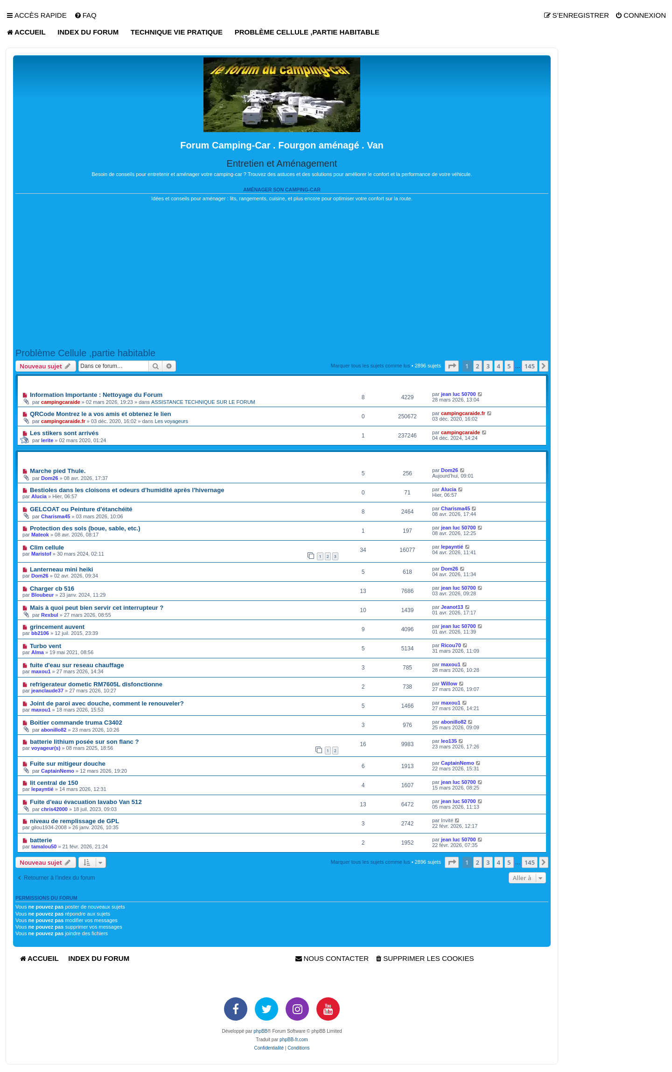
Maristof (41, 554)
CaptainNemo (57, 771)
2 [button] (477, 366)
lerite (47, 440)
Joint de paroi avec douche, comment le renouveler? (107, 703)
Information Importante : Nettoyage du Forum (96, 394)
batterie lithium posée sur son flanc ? (84, 741)
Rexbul (49, 615)
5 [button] (509, 366)
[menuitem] (85, 15)
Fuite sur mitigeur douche (67, 763)
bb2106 (40, 633)
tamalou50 (43, 846)
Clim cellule (47, 547)
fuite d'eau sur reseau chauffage (77, 665)
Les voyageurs (171, 421)
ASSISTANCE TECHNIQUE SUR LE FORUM (203, 402)
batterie (41, 840)
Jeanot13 (452, 607)
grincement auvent (57, 626)
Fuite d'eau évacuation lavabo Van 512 (86, 801)
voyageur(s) (45, 748)
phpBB (260, 1031)
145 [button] (530, 366)
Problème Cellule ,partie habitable (85, 353)
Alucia (39, 496)
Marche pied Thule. (57, 470)
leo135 (449, 741)
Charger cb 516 (52, 588)
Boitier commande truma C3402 (76, 722)
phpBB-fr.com (294, 1039)
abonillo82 (53, 730)
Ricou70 (451, 645)
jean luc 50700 (458, 394)
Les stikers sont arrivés (64, 433)
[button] (452, 366)
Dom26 (49, 478)
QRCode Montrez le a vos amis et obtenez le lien (100, 413)
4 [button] (498, 366)
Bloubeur (42, 595)
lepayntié (452, 547)
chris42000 (54, 809)
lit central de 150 (54, 782)
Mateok (40, 534)
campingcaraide (60, 402)
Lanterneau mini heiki (61, 569)
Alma (37, 652)
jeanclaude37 (47, 690)
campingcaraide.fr (63, 421)
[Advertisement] (281, 275)
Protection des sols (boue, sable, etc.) (85, 528)
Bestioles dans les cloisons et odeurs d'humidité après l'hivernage (127, 490)
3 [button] (488, 366)
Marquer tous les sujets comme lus (370, 365)
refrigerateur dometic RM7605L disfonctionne (96, 684)
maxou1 (41, 671)
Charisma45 (55, 516)
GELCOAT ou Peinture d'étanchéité (81, 509)
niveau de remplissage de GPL (74, 821)
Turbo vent (45, 645)
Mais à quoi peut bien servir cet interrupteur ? (97, 607)
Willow (449, 683)
